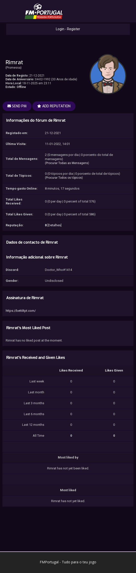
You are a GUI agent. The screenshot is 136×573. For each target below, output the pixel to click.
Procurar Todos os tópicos (64, 177)
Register (73, 29)
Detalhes (54, 225)
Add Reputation (53, 106)
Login (60, 29)
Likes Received (71, 370)
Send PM (17, 106)
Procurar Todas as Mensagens (67, 163)
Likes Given (114, 370)
